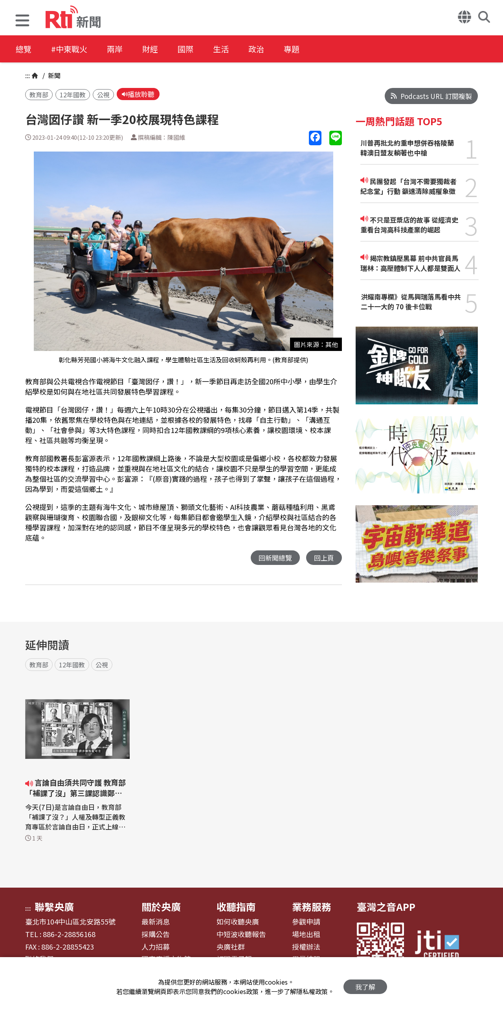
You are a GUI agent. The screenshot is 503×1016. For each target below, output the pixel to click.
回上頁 (324, 558)
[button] (22, 21)
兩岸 (115, 49)
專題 (291, 49)
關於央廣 (161, 906)
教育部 (38, 94)
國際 (185, 49)
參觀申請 (306, 921)
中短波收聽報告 (241, 934)
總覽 (23, 49)
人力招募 (155, 947)
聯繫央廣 (54, 906)
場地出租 (306, 934)
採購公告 (155, 934)
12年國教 (73, 94)
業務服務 (311, 906)
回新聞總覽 (275, 558)
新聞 (53, 75)
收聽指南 (236, 906)
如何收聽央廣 (238, 921)
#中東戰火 (69, 49)
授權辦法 (306, 947)
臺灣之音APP (386, 906)
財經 (150, 49)
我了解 (365, 987)
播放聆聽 (138, 94)
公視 (103, 94)
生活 (221, 49)
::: (27, 75)
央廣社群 (231, 947)
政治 (256, 49)
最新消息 (155, 921)
